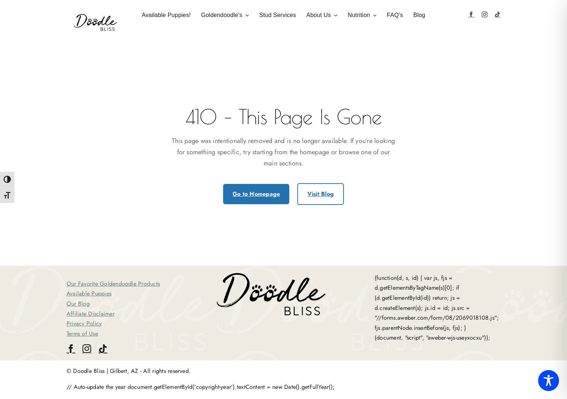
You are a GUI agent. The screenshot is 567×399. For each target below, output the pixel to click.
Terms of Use (82, 333)
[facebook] (471, 14)
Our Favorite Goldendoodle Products (113, 284)
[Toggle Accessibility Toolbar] (548, 380)
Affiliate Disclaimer (91, 314)
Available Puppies (89, 293)
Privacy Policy (84, 323)
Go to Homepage (256, 194)
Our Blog (78, 303)
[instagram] (484, 14)
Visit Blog (320, 194)
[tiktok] (497, 14)
